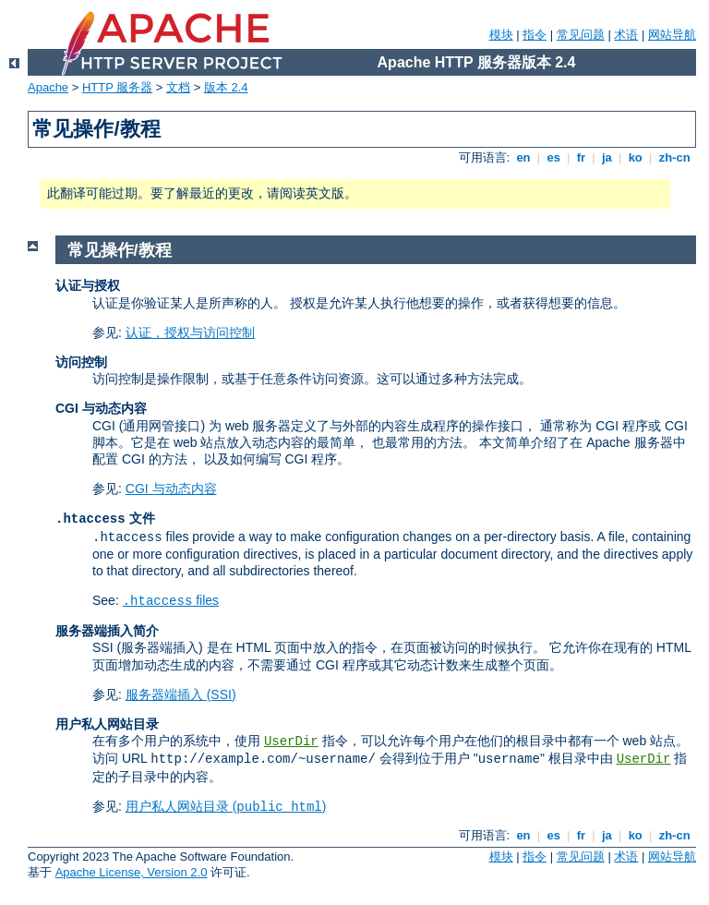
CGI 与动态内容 (171, 488)
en (523, 157)
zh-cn (674, 157)
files (171, 600)
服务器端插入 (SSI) (181, 694)
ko (635, 157)
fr (581, 157)
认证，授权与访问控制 (190, 332)
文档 (178, 87)
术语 (626, 35)
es (554, 157)
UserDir (291, 741)
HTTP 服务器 (117, 87)
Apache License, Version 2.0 (131, 872)
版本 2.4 (226, 87)
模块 (501, 35)
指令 (535, 35)
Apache (48, 87)
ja (606, 157)
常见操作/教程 (119, 250)
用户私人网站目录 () (226, 806)
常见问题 (581, 35)
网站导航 (672, 35)
